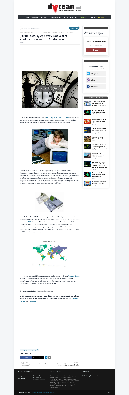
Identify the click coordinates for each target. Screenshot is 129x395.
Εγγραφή (96, 50)
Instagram (32, 301)
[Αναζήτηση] (46, 28)
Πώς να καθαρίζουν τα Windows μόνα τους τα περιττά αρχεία (99, 130)
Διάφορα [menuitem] (92, 17)
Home (109, 392)
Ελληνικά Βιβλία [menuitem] (56, 17)
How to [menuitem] (66, 17)
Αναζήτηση (74, 28)
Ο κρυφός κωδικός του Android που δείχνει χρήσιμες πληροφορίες (99, 146)
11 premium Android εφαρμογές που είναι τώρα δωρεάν (98, 174)
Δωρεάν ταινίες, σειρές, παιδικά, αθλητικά (99, 182)
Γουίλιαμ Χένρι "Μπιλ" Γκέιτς (57, 118)
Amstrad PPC (26, 222)
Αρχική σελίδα (23, 32)
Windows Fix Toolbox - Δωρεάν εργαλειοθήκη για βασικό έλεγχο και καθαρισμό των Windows (99, 164)
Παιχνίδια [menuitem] (44, 17)
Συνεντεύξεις (21, 378)
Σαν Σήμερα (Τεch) (32, 32)
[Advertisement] (50, 58)
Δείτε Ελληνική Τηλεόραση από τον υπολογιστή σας (98, 155)
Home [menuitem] (27, 17)
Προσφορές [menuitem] (74, 17)
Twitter (22, 301)
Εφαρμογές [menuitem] (34, 17)
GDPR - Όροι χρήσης (87, 376)
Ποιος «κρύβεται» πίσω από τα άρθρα (39, 376)
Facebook (75, 299)
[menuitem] (83, 17)
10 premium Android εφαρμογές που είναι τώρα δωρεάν (98, 112)
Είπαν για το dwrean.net (24, 376)
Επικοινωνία (100, 376)
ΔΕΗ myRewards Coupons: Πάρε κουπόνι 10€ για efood (99, 121)
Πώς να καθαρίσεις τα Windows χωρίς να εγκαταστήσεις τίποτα (99, 103)
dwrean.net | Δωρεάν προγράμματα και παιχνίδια (44, 392)
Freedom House (73, 276)
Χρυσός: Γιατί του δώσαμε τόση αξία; (98, 138)
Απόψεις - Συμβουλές (39, 380)
